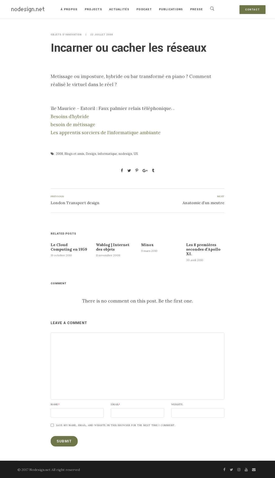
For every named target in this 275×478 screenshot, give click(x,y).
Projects (93, 9)
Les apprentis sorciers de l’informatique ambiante (106, 132)
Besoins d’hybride (70, 116)
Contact (252, 9)
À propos (69, 9)
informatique (107, 154)
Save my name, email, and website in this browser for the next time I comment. (115, 425)
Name (55, 404)
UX (136, 154)
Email (115, 404)
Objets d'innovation (66, 34)
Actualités (119, 9)
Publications (171, 9)
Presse (196, 9)
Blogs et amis (74, 154)
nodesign (125, 154)
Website (177, 404)
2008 (59, 154)
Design (91, 154)
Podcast (144, 9)
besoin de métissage (73, 124)
